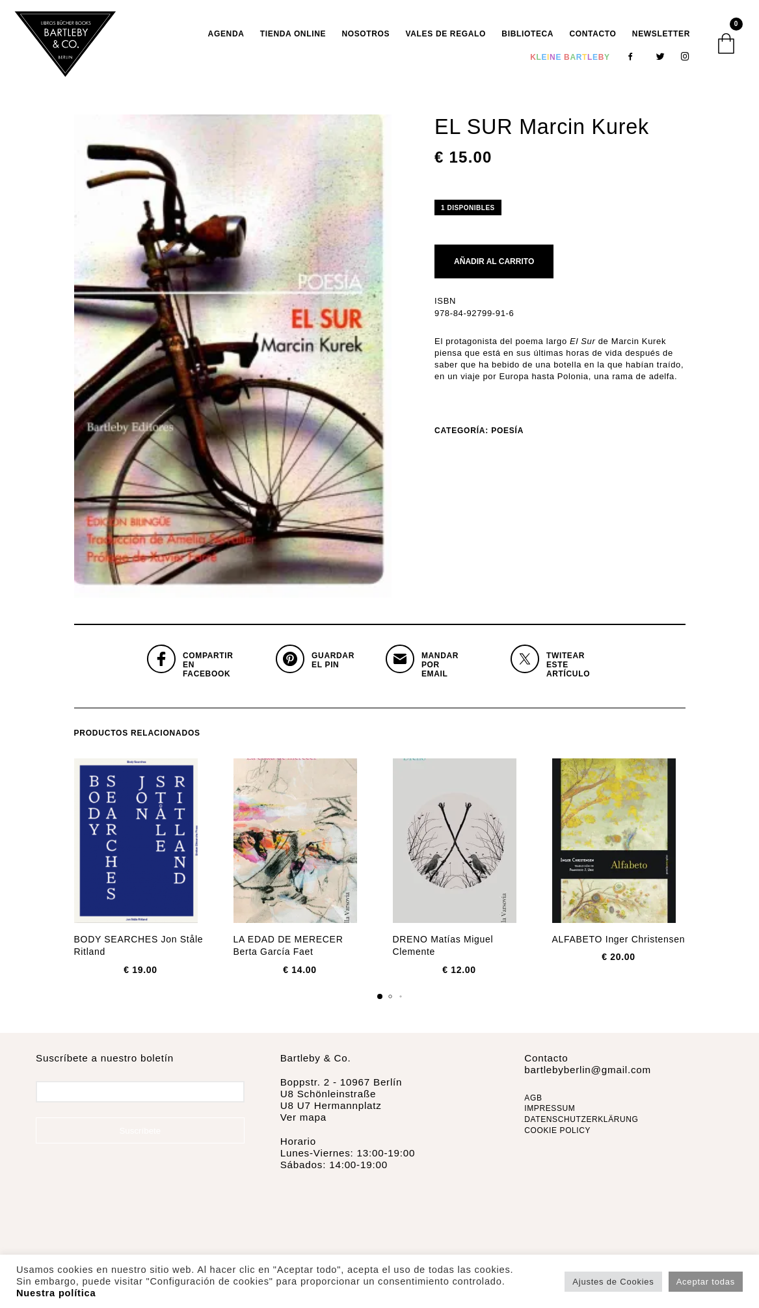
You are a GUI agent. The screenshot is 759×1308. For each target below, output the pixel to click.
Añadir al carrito (494, 266)
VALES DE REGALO (446, 36)
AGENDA (226, 36)
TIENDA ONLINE (293, 36)
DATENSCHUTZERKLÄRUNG (581, 1124)
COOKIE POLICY (557, 1135)
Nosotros (365, 36)
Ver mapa (303, 1122)
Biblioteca (527, 36)
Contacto (592, 36)
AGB (533, 1103)
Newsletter (661, 36)
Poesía (507, 435)
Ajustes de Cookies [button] (613, 1282)
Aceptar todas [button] (705, 1282)
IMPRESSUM (549, 1114)
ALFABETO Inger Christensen (619, 944)
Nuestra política (56, 1293)
